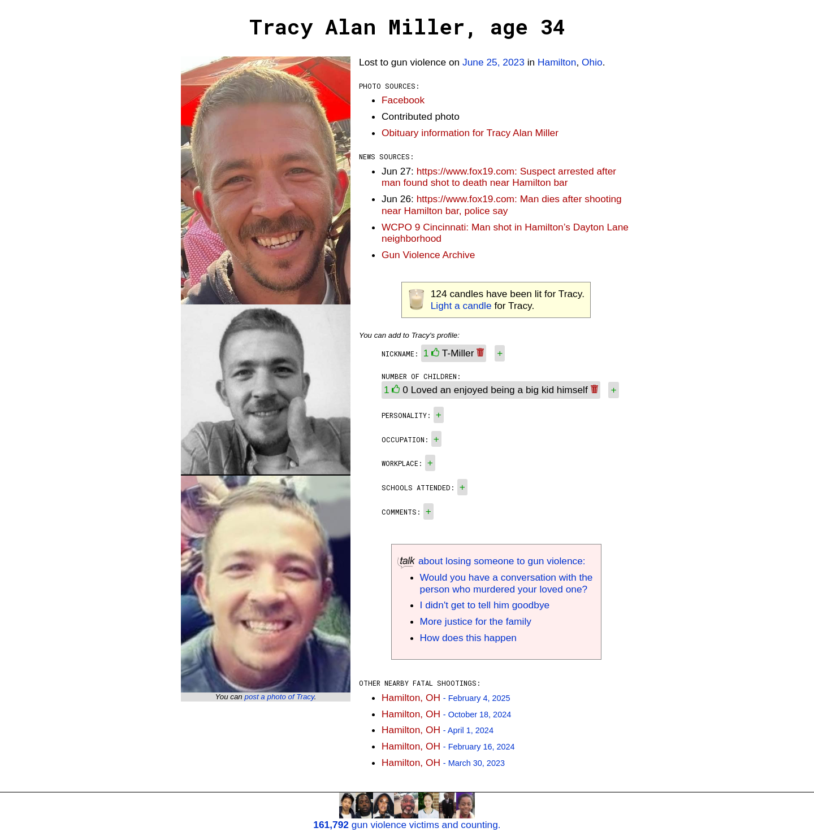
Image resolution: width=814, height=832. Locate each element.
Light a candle (461, 305)
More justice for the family (475, 621)
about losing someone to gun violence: (491, 561)
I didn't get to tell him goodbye (485, 605)
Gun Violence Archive (428, 254)
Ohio (592, 62)
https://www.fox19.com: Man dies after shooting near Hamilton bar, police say (502, 204)
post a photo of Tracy (279, 696)
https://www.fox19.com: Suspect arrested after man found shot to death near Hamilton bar (499, 177)
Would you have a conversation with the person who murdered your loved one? (506, 583)
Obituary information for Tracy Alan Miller (470, 132)
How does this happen (468, 637)
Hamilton (557, 62)
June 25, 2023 (493, 62)
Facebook (403, 100)
